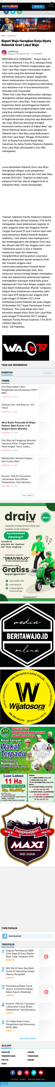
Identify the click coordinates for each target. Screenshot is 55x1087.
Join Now (14, 1079)
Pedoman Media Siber (36, 1079)
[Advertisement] (27, 896)
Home (3, 36)
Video (4, 1064)
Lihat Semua (27, 495)
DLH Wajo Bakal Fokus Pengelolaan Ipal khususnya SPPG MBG (19, 389)
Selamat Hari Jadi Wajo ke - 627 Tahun (18, 406)
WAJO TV (38, 7)
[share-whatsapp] (19, 11)
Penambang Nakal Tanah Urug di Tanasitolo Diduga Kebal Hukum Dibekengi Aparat (19, 989)
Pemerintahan (8, 1056)
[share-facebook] (6, 11)
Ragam (31, 1060)
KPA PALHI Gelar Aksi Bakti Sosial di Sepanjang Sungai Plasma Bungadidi (20, 971)
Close (4, 1083)
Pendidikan (33, 1056)
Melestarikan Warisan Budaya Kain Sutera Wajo (16, 460)
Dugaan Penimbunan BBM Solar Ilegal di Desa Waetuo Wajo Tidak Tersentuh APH (20, 953)
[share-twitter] (12, 11)
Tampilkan (48, 373)
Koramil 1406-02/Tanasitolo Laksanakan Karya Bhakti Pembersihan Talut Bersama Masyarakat (16, 479)
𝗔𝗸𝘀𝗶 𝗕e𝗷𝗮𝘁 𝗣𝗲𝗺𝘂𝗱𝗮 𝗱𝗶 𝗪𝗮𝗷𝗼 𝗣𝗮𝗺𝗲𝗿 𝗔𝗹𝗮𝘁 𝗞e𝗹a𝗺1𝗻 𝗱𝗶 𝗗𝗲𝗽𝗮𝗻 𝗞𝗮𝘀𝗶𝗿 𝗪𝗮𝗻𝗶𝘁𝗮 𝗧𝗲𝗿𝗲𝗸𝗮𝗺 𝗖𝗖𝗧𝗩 (18, 425)
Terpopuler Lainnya (27, 1039)
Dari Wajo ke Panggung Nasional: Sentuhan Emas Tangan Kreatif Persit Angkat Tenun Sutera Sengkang (18, 443)
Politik (4, 1060)
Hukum (31, 1052)
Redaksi (23, 1079)
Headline (5, 1052)
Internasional (15, 936)
